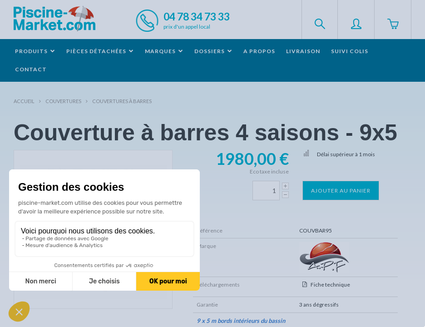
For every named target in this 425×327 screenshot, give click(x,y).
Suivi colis (349, 51)
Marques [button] (164, 51)
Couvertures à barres (122, 101)
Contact (31, 69)
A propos (259, 51)
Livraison (303, 51)
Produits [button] (35, 51)
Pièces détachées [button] (100, 51)
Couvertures (63, 101)
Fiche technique (330, 284)
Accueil (24, 101)
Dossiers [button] (213, 51)
